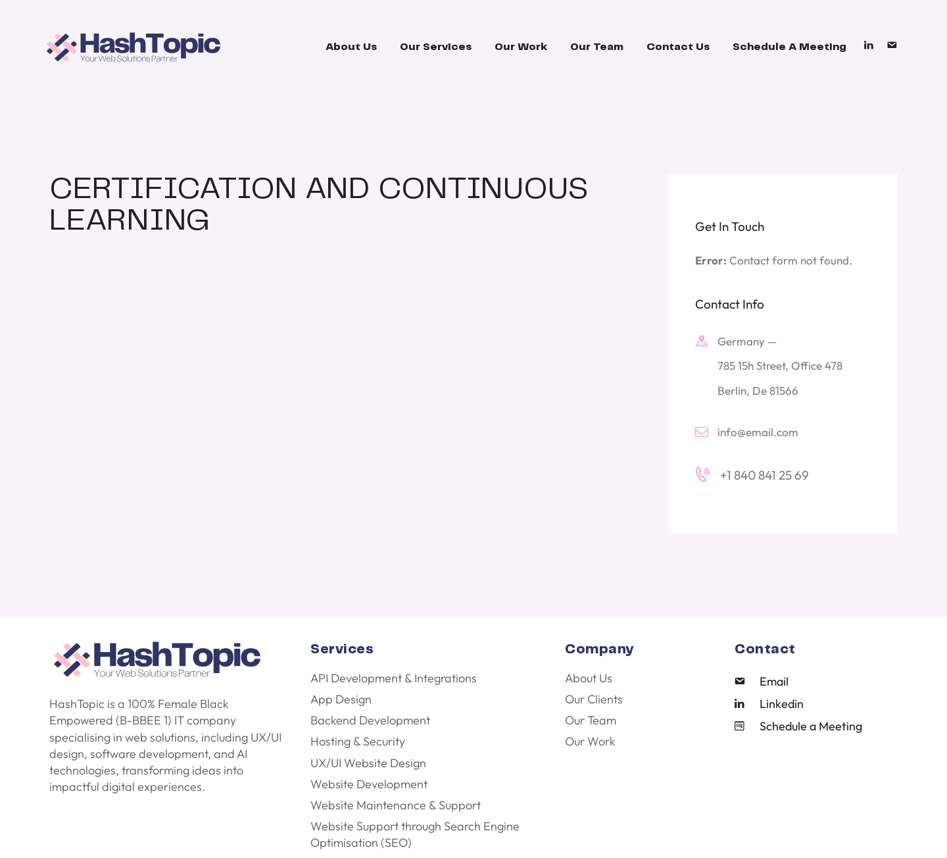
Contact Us (678, 47)
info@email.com (757, 432)
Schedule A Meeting (789, 47)
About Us (351, 47)
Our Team (596, 47)
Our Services (436, 47)
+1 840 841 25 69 (764, 475)
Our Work (521, 47)
